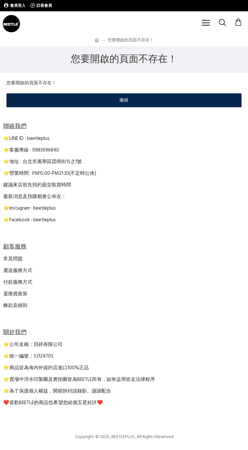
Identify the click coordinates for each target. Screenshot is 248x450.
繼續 (124, 100)
